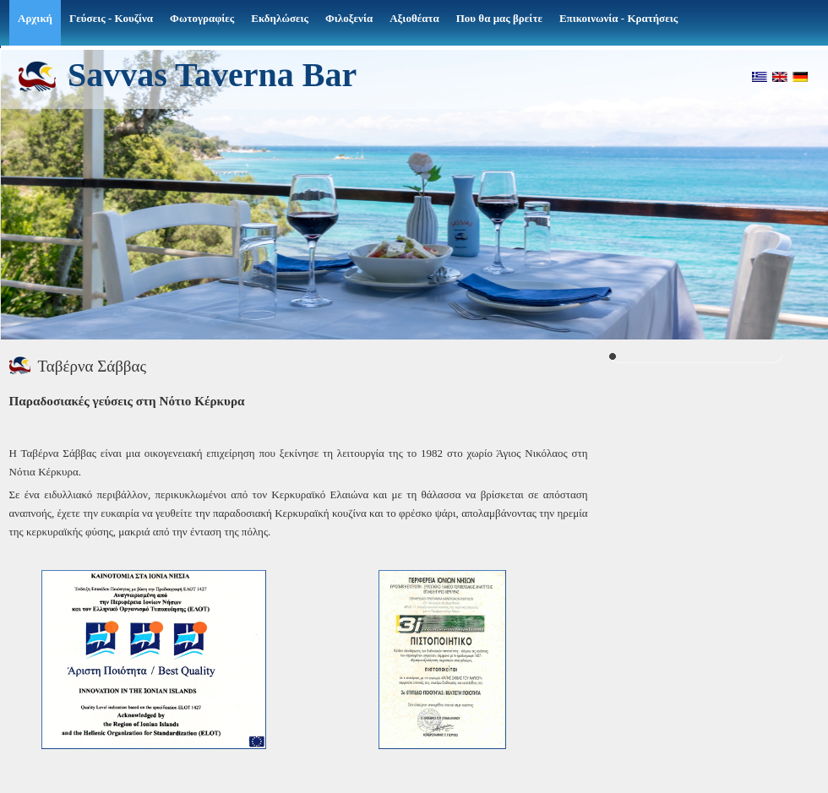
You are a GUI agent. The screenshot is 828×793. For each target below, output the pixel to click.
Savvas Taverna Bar (212, 74)
